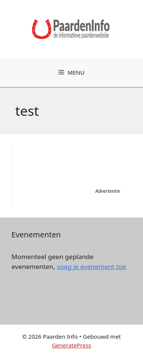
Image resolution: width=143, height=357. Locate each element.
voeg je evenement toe (91, 266)
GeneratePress (71, 345)
